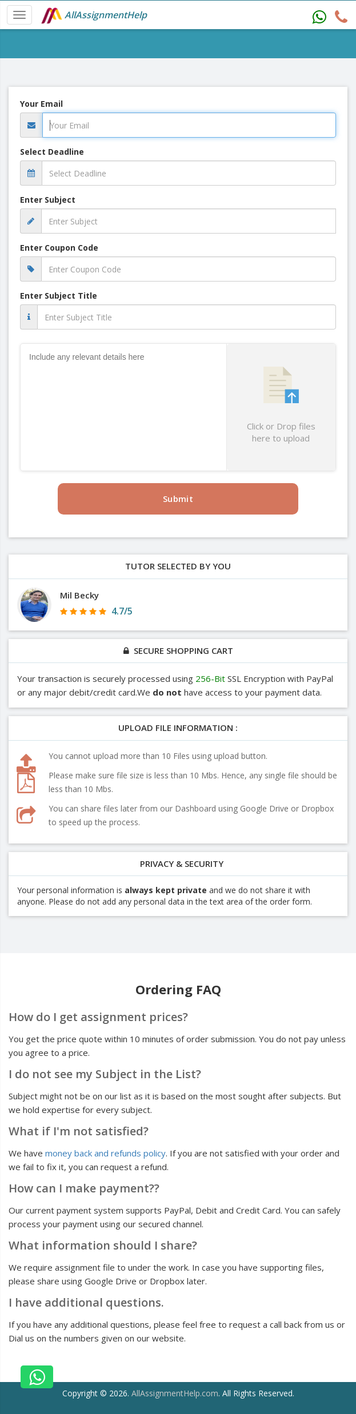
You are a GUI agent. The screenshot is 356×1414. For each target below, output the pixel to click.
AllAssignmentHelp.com (174, 1393)
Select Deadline (52, 151)
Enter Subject (47, 199)
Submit (178, 498)
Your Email (41, 103)
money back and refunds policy (105, 1153)
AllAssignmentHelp (94, 15)
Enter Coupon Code (59, 247)
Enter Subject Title (58, 295)
